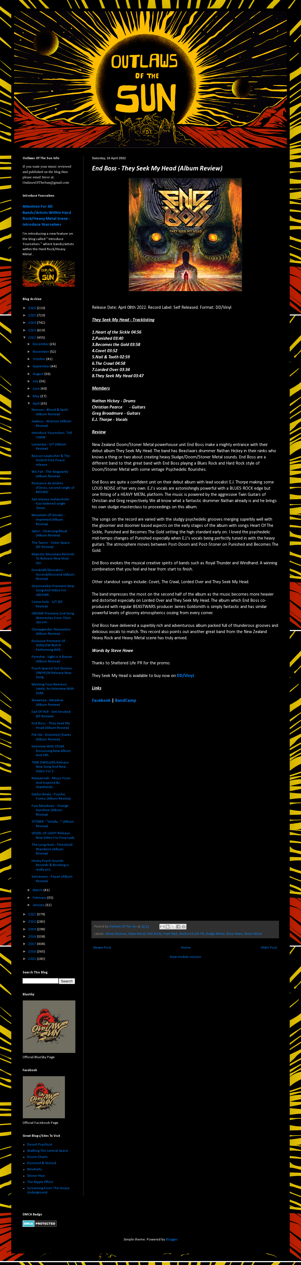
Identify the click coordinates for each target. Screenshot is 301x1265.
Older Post (269, 947)
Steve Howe (234, 934)
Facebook (101, 700)
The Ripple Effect (40, 1182)
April (37, 403)
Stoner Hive (36, 1176)
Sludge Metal (215, 934)
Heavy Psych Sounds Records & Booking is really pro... (50, 865)
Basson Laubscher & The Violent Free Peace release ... (51, 460)
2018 (32, 936)
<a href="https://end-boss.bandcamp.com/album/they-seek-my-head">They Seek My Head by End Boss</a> (141, 811)
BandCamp (125, 700)
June (37, 388)
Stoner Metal (253, 934)
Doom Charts (37, 1157)
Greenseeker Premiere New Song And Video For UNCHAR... (53, 590)
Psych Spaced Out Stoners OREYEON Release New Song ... (52, 673)
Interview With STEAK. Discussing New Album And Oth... (51, 751)
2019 (32, 929)
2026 (32, 308)
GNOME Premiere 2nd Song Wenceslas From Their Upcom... (53, 618)
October (39, 359)
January (39, 905)
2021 (32, 914)
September (41, 366)
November (41, 352)
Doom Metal (136, 934)
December (41, 344)
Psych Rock (170, 934)
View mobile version (185, 957)
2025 (32, 315)
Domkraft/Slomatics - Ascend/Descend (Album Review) (53, 574)
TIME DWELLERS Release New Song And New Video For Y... (50, 767)
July (36, 381)
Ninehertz (34, 1169)
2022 (32, 337)
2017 (32, 944)
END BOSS (154, 934)
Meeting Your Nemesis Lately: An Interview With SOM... (53, 689)
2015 (32, 959)
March (38, 890)
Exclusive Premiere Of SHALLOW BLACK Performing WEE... (48, 645)
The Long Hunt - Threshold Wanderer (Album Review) (52, 849)
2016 (32, 951)
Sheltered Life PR (191, 934)
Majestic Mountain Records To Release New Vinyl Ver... (53, 558)
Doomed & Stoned (41, 1163)
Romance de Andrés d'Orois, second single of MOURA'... (53, 487)
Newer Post (102, 947)
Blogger (171, 1239)
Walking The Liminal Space (47, 1151)
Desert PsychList (39, 1144)
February (40, 898)
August (38, 374)
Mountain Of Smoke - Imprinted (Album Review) (48, 519)
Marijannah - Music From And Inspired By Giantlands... (51, 782)
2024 (32, 323)
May (36, 396)
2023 (32, 330)
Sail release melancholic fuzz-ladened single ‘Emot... (50, 504)
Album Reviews (116, 934)
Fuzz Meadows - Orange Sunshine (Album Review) (50, 810)
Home (186, 947)
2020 (32, 922)
